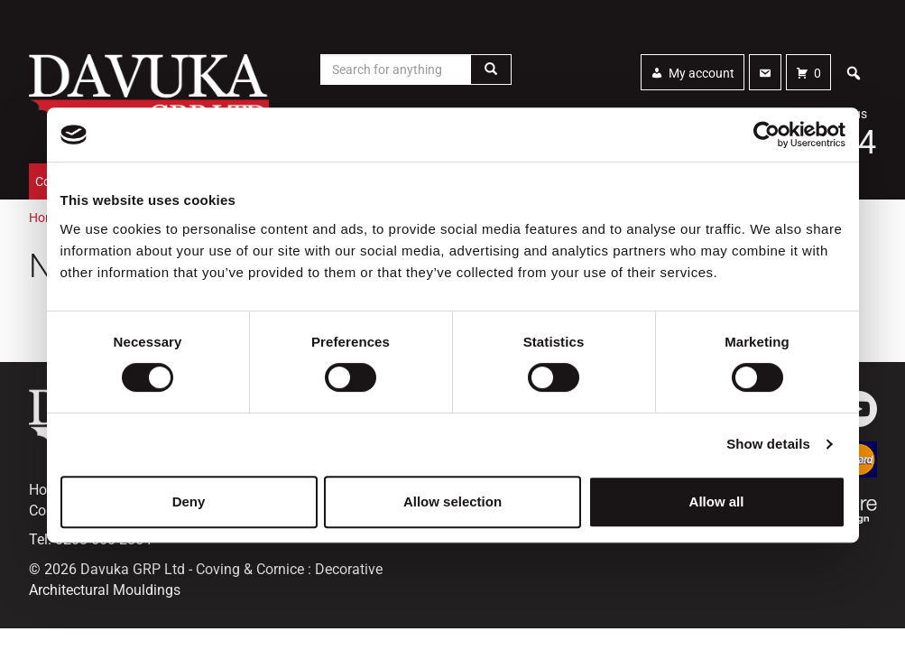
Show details (768, 443)
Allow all (716, 501)
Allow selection (452, 501)
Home (45, 217)
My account (701, 73)
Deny (189, 501)
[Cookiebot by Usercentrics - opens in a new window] (766, 134)
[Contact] (765, 72)
